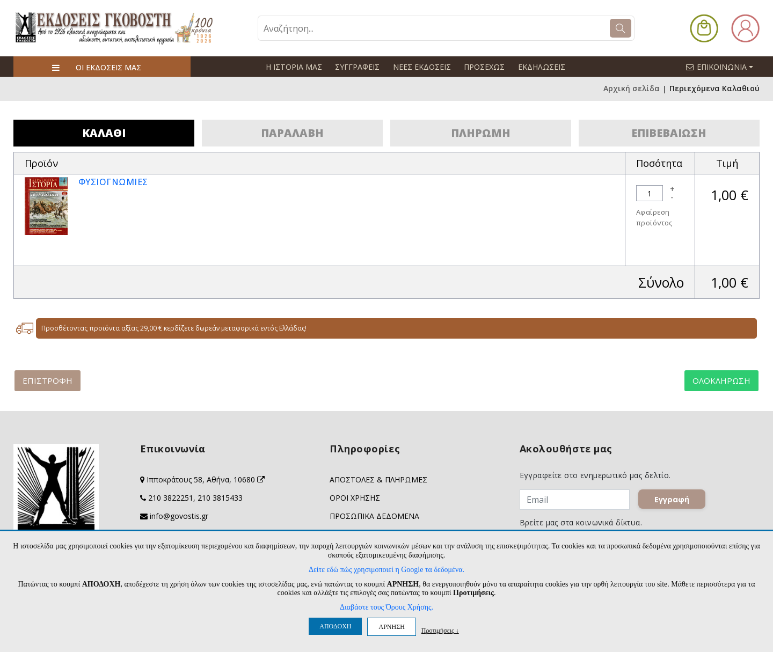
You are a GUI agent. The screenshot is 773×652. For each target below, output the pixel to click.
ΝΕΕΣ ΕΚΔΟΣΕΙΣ (421, 67)
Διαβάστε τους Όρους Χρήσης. (386, 607)
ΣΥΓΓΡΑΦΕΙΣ (356, 67)
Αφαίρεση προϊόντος (654, 217)
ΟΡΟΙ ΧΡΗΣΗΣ (355, 498)
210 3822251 (170, 498)
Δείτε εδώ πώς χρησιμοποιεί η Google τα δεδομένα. (386, 570)
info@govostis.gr (179, 516)
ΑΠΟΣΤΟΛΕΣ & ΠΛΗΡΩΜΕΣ (378, 479)
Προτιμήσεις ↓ (440, 630)
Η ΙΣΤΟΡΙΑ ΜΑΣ (294, 67)
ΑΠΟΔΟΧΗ (335, 626)
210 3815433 (220, 498)
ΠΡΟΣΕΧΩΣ (483, 67)
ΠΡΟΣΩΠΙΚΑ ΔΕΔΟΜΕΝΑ (374, 516)
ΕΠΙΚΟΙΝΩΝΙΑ (724, 66)
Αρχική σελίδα (631, 89)
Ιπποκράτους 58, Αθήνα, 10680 (206, 479)
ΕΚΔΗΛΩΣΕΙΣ (539, 67)
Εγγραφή (675, 502)
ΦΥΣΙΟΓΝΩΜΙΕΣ (113, 182)
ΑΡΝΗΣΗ (391, 627)
